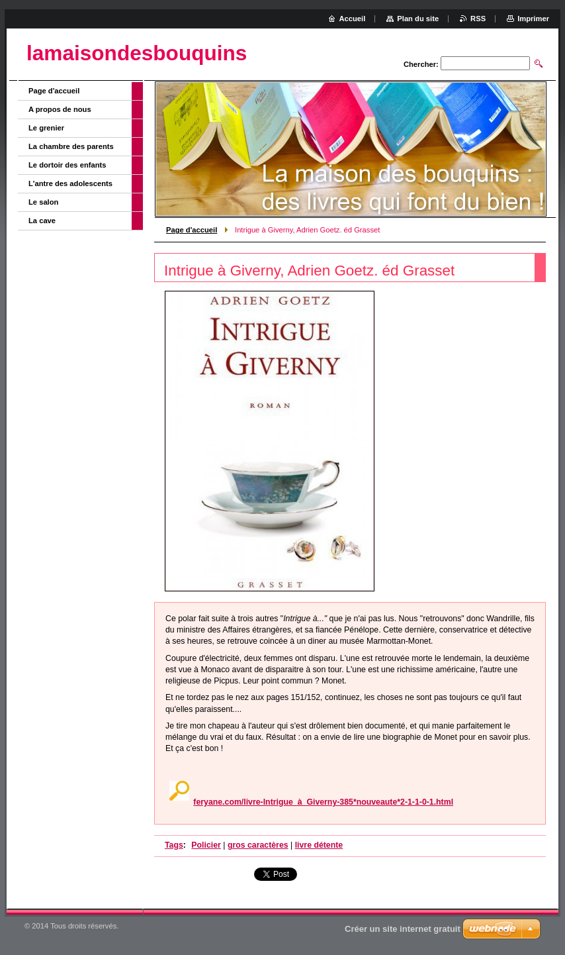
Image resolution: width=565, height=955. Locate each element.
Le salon (43, 202)
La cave (42, 221)
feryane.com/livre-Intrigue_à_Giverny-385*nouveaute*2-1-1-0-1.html (323, 802)
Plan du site (418, 19)
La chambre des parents (71, 146)
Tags (174, 845)
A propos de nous (59, 109)
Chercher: (421, 64)
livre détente (319, 845)
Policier (205, 845)
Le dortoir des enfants (67, 165)
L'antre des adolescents (70, 183)
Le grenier (46, 128)
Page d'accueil (191, 230)
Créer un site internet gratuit (402, 929)
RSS (478, 19)
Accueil (352, 19)
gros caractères (258, 845)
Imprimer (533, 19)
